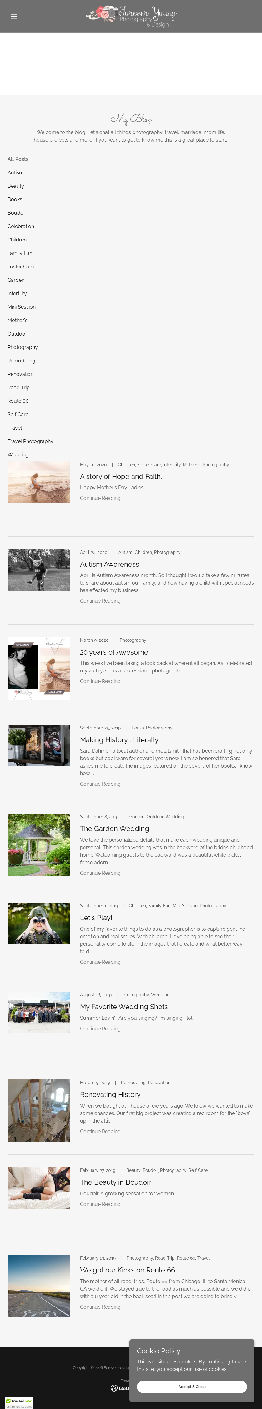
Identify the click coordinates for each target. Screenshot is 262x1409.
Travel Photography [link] (30, 441)
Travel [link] (15, 428)
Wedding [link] (18, 455)
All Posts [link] (18, 159)
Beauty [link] (16, 186)
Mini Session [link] (22, 307)
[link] (131, 16)
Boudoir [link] (17, 213)
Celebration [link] (21, 226)
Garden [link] (16, 280)
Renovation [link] (20, 374)
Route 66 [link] (18, 401)
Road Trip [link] (19, 388)
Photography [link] (23, 347)
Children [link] (17, 240)
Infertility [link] (17, 293)
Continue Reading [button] (100, 498)
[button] (26, 16)
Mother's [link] (18, 320)
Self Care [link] (18, 414)
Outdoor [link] (17, 334)
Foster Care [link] (21, 267)
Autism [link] (16, 173)
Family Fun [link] (20, 253)
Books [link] (15, 199)
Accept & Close (192, 1386)
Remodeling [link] (21, 361)
